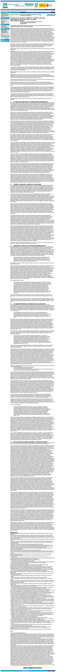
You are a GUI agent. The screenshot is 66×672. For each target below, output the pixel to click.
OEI (5, 11)
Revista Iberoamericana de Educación (14, 11)
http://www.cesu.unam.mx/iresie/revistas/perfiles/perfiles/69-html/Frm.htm (39, 614)
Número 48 (24, 11)
